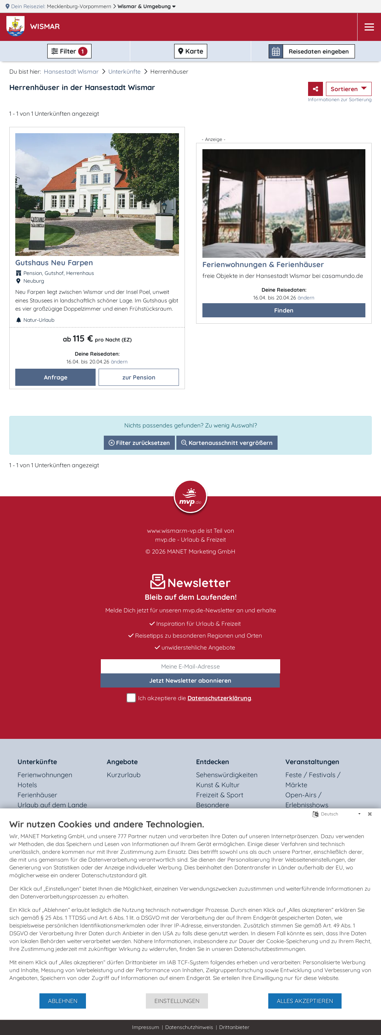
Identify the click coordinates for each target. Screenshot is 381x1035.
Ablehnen (62, 1000)
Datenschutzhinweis (189, 1027)
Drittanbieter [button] (234, 1027)
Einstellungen (176, 1000)
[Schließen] (369, 814)
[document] (190, 905)
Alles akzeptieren (305, 1000)
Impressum (145, 1027)
